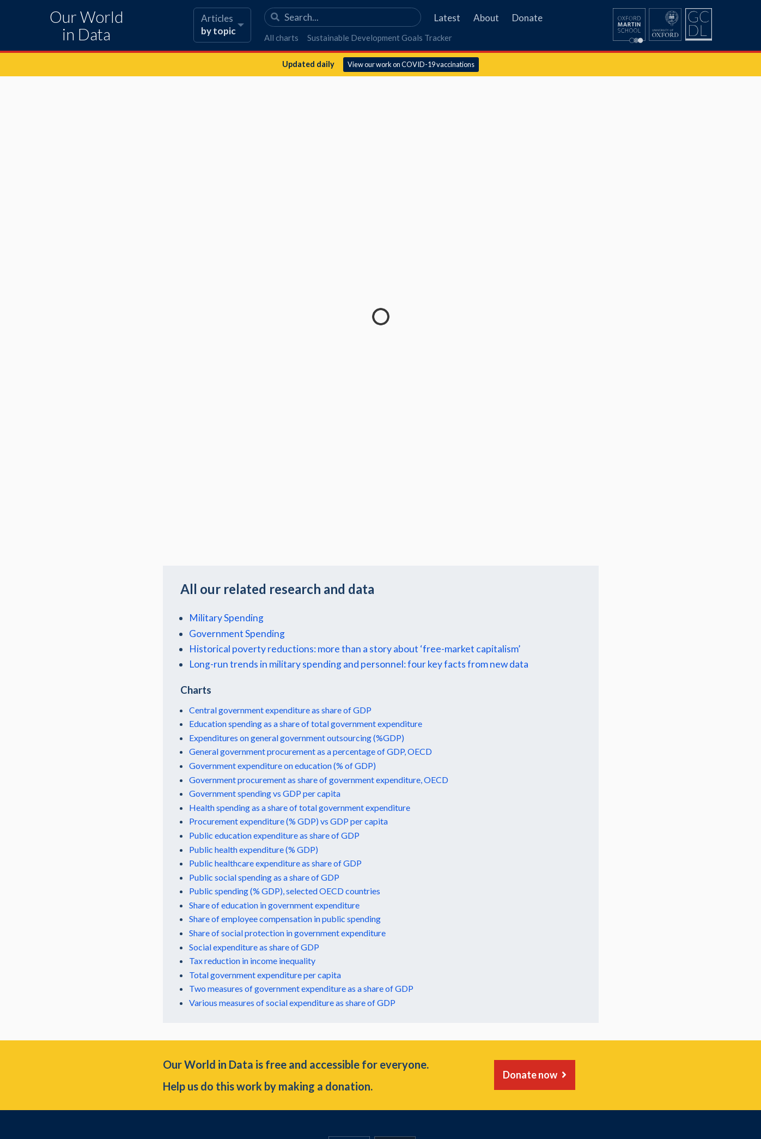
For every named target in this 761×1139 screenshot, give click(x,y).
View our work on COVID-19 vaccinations (411, 64)
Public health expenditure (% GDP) (253, 849)
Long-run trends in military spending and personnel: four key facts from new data (358, 664)
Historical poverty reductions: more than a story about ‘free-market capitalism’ (354, 649)
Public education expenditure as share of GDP (274, 835)
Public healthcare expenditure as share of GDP (275, 863)
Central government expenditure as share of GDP (280, 710)
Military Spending (226, 617)
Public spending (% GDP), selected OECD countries (284, 891)
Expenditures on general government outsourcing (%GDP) (296, 737)
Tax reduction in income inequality (252, 960)
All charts (281, 38)
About (486, 17)
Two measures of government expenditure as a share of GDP (301, 988)
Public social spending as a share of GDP (264, 877)
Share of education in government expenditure (274, 905)
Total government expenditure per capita (265, 975)
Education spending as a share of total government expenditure (305, 723)
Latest (447, 17)
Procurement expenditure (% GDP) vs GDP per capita (288, 821)
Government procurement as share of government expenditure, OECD (318, 779)
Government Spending (237, 633)
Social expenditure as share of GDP (254, 947)
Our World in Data (87, 26)
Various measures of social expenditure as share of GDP (292, 1002)
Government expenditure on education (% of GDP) (282, 765)
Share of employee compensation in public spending (285, 918)
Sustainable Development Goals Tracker (379, 38)
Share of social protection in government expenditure (287, 933)
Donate (527, 17)
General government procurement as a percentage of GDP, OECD (310, 751)
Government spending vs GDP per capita (264, 793)
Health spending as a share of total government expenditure (299, 807)
